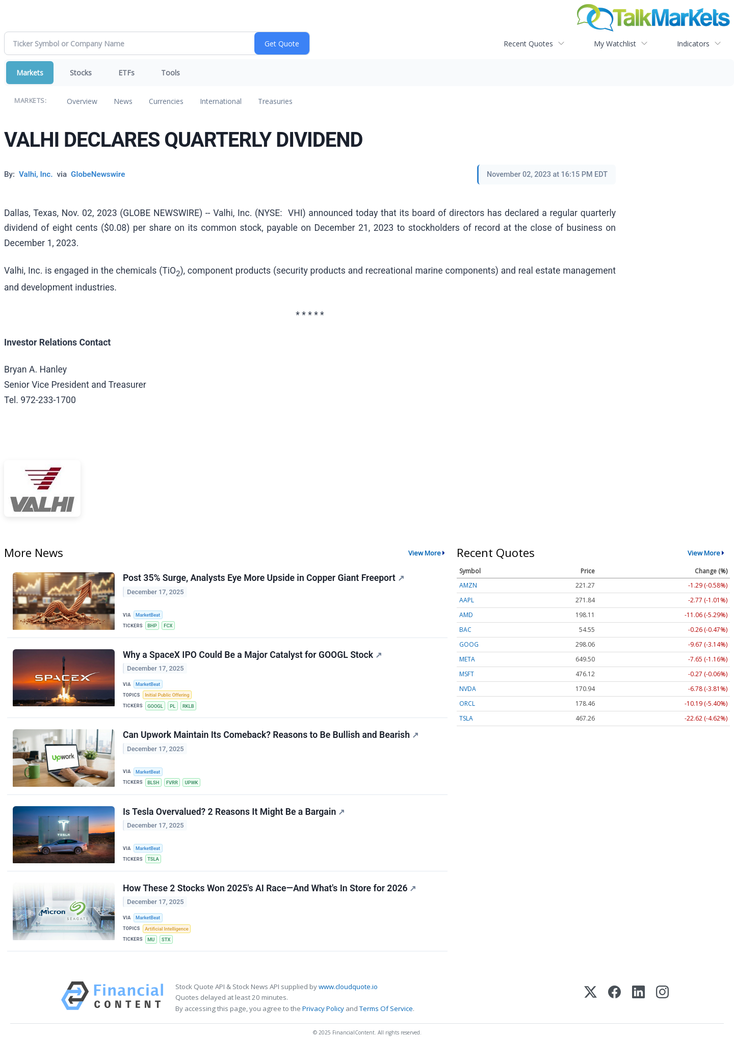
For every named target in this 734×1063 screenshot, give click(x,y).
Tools (170, 72)
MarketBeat (149, 615)
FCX (170, 626)
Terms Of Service (386, 1019)
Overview (82, 101)
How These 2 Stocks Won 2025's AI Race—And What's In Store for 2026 (270, 897)
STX (167, 948)
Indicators (693, 43)
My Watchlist (615, 43)
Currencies (166, 101)
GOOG (469, 644)
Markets (29, 72)
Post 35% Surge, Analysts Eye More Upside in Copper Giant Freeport (264, 579)
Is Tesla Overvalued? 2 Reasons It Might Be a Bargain (234, 818)
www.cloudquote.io (348, 997)
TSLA (154, 865)
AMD (466, 614)
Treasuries (275, 101)
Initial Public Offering (169, 698)
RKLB (191, 709)
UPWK (194, 787)
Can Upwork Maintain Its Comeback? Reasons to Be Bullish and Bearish (271, 740)
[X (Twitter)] (590, 1008)
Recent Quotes (528, 43)
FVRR (174, 787)
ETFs (126, 72)
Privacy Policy (323, 1019)
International (221, 101)
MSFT (466, 674)
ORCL (467, 703)
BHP (153, 626)
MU (152, 948)
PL (174, 709)
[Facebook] (614, 1008)
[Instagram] (662, 1008)
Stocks (81, 72)
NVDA (467, 688)
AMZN (468, 585)
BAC (465, 629)
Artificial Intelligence (168, 937)
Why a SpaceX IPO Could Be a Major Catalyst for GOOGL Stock (252, 657)
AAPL (466, 600)
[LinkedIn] (638, 1008)
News (123, 101)
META (467, 659)
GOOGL (156, 709)
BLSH (154, 787)
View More (424, 552)
